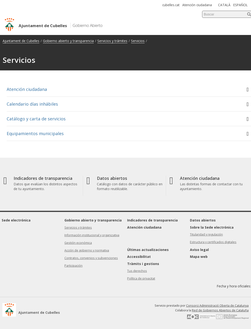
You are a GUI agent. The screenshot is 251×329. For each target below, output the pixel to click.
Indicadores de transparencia (152, 220)
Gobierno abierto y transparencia (68, 41)
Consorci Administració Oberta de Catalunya (217, 306)
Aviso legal (199, 249)
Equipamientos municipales (128, 134)
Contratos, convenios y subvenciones (91, 258)
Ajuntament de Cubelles (21, 41)
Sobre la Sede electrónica (212, 227)
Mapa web (199, 256)
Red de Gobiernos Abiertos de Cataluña (220, 310)
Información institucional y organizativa (91, 235)
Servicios (138, 41)
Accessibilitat (139, 256)
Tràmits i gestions (143, 263)
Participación (73, 266)
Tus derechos (137, 271)
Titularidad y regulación (206, 234)
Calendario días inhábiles (128, 104)
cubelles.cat (170, 5)
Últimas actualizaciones (148, 249)
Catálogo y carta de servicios (128, 119)
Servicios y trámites (112, 41)
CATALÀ (224, 5)
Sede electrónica (16, 220)
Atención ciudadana (197, 5)
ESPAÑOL (240, 5)
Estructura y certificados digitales (213, 242)
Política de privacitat (141, 278)
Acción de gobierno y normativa (86, 250)
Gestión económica (78, 243)
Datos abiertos (203, 220)
